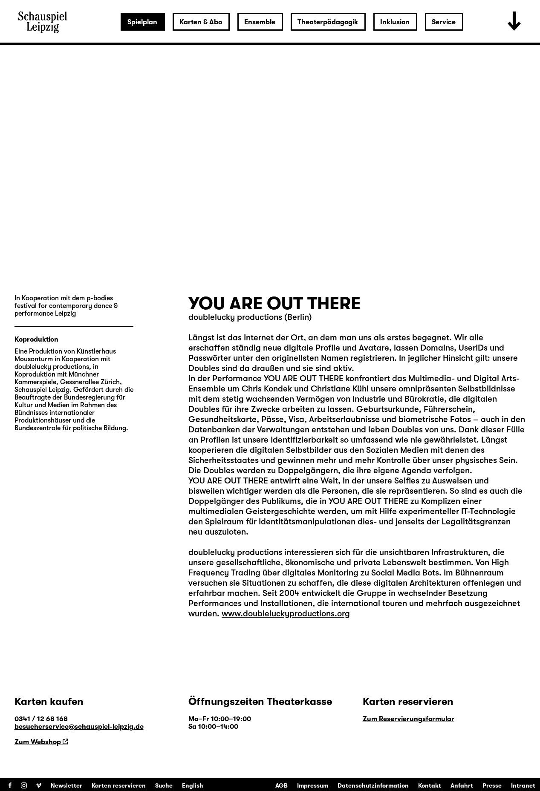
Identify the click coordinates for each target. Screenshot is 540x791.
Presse (492, 785)
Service (444, 22)
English (192, 785)
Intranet (523, 785)
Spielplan (142, 22)
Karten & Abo (200, 22)
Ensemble (259, 22)
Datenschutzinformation (373, 785)
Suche (164, 785)
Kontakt (429, 785)
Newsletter (66, 785)
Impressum (312, 785)
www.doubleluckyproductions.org (286, 613)
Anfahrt (461, 785)
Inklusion (395, 22)
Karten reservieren (119, 785)
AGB (281, 785)
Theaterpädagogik (327, 22)
